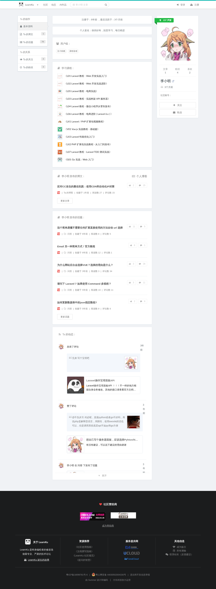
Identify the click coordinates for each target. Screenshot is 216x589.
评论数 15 (110, 192)
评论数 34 (107, 271)
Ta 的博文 (33, 34)
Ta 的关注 (33, 59)
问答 (68, 234)
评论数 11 (108, 290)
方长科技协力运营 (122, 580)
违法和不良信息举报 (140, 575)
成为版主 (179, 547)
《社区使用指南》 (84, 547)
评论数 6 (106, 308)
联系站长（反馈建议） (179, 554)
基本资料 (26, 26)
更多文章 (65, 200)
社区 (45, 4)
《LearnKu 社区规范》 (84, 555)
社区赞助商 (108, 504)
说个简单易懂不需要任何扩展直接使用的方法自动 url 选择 (90, 227)
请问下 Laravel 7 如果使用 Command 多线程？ (84, 283)
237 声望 (165, 20)
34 (142, 264)
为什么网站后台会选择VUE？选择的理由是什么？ (85, 265)
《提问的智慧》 (84, 560)
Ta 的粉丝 (33, 67)
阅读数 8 (95, 234)
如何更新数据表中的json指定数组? (77, 302)
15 (142, 185)
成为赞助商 (108, 525)
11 (132, 226)
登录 (180, 4)
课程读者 (73, 51)
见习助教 (61, 51)
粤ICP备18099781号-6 (77, 575)
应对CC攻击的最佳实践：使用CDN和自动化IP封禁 (85, 186)
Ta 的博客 (69, 192)
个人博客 (139, 176)
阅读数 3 (95, 271)
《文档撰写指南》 (84, 551)
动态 (53, 4)
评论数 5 (106, 234)
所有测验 (179, 550)
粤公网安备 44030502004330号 (109, 575)
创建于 (82, 192)
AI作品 (63, 4)
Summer (92, 580)
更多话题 (65, 316)
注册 (194, 4)
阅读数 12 (96, 252)
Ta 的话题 (33, 42)
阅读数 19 (96, 290)
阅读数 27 (97, 192)
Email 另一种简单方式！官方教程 (76, 246)
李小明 (71, 465)
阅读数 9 (95, 308)
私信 (177, 112)
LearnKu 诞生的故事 (38, 559)
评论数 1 (108, 252)
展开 (102, 475)
